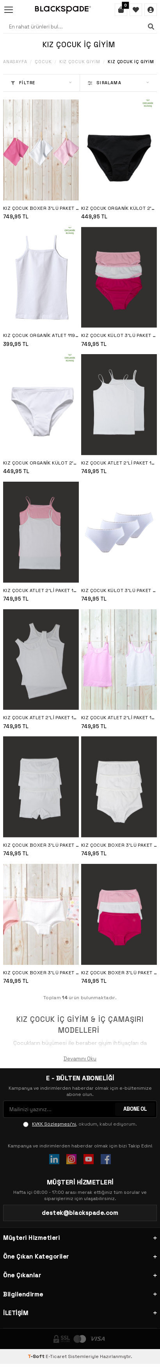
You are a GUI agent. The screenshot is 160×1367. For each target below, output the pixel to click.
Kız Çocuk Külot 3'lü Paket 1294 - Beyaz (119, 590)
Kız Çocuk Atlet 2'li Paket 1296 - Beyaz (119, 463)
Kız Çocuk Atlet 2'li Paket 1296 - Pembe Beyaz (41, 590)
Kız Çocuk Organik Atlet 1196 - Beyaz (41, 335)
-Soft (37, 1356)
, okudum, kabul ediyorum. (80, 1124)
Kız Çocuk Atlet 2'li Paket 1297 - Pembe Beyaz (119, 718)
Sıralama (118, 82)
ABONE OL (135, 1109)
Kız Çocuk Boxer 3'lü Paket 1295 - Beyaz (119, 845)
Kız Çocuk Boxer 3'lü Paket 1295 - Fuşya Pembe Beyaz (119, 973)
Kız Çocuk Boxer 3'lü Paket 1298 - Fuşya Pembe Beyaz (41, 208)
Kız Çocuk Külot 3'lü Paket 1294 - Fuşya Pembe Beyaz (119, 335)
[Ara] (151, 27)
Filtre (41, 82)
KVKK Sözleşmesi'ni (54, 1124)
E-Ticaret (56, 1356)
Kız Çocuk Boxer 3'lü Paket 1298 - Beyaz (41, 845)
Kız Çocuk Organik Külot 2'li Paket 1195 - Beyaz (41, 463)
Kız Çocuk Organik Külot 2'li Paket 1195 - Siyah (119, 208)
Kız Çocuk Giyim (79, 62)
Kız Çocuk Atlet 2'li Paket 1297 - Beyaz (41, 718)
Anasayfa (15, 62)
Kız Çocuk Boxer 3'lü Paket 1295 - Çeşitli (41, 973)
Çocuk (43, 62)
